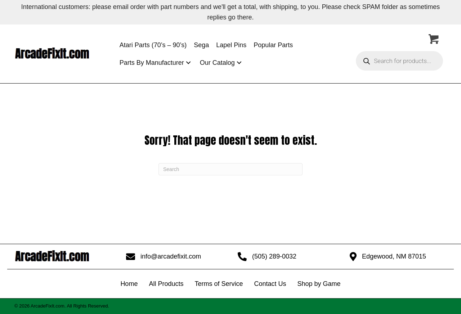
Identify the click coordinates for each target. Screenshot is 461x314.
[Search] (230, 169)
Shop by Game (319, 283)
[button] (188, 63)
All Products (166, 283)
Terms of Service (218, 283)
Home (129, 283)
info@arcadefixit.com (170, 256)
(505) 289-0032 (274, 256)
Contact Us (270, 283)
